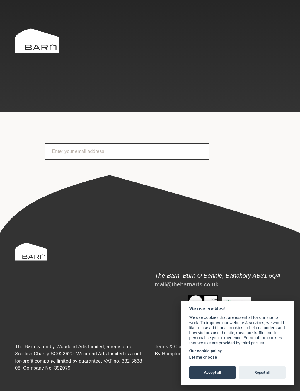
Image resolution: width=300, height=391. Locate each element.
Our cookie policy (205, 351)
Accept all (212, 372)
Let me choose (203, 357)
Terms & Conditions (176, 346)
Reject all (262, 372)
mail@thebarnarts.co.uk (186, 284)
